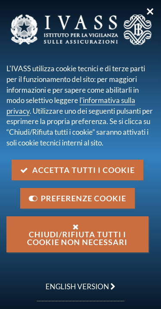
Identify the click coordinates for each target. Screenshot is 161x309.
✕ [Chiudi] (150, 11)
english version (76, 282)
